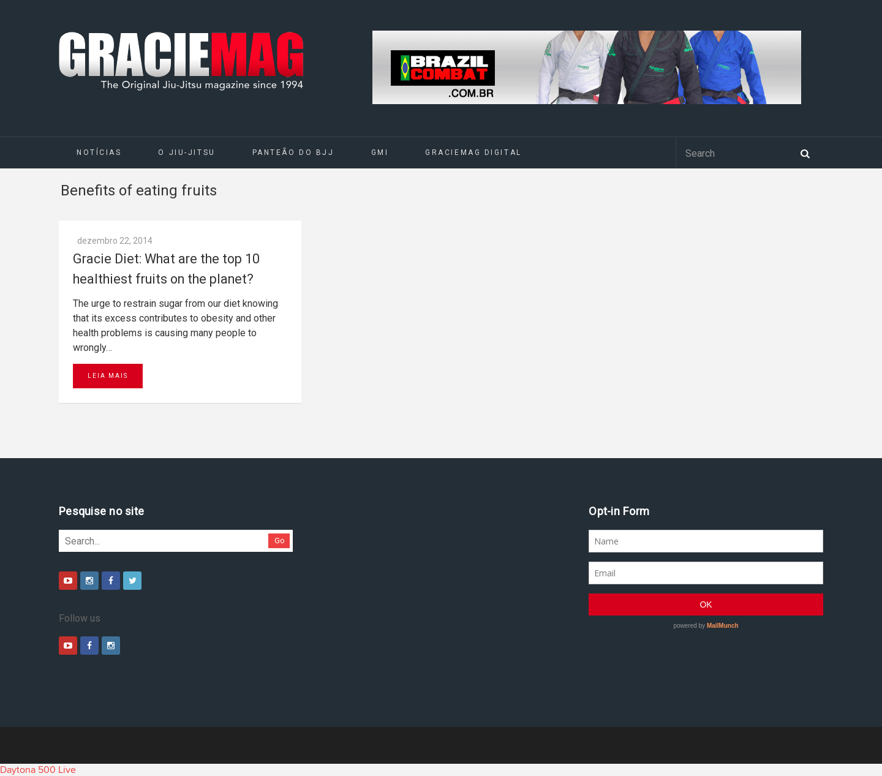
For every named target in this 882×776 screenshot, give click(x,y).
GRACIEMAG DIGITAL (473, 152)
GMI (380, 152)
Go (279, 540)
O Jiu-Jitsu (186, 152)
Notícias (99, 152)
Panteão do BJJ (293, 152)
